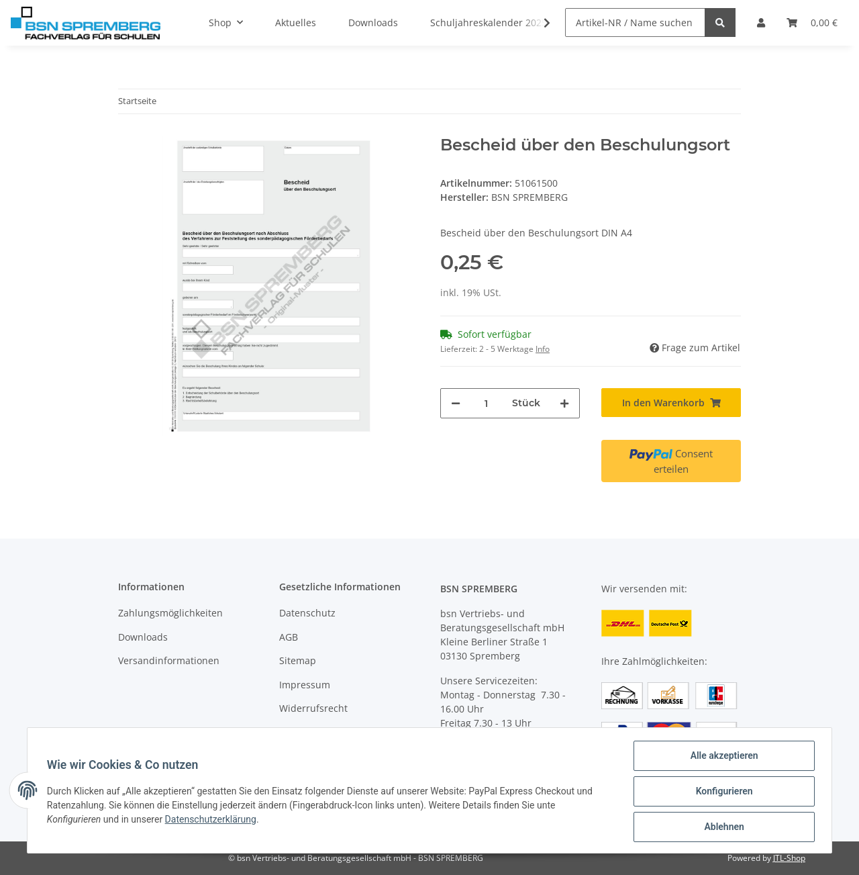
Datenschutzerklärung (212, 820)
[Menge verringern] (455, 403)
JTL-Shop (789, 858)
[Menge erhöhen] (564, 403)
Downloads (143, 637)
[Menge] (486, 403)
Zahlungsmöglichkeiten (170, 612)
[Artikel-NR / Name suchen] (635, 22)
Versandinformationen (168, 660)
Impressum (304, 684)
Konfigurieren (721, 792)
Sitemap (297, 660)
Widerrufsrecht (313, 708)
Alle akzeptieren (722, 757)
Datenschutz (307, 612)
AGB (288, 637)
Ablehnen (722, 827)
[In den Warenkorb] (671, 402)
